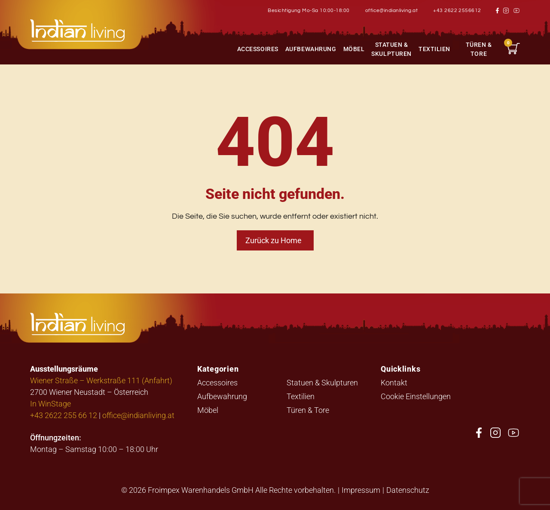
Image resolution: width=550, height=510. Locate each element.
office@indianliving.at (391, 10)
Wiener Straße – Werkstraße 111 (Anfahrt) (101, 380)
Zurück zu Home (273, 240)
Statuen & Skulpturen (391, 49)
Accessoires (257, 49)
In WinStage (50, 403)
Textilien (434, 49)
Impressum (361, 490)
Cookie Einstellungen (416, 396)
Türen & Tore (479, 49)
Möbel (354, 49)
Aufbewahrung (310, 49)
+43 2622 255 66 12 (63, 415)
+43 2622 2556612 (457, 10)
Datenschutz (407, 490)
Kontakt (394, 382)
